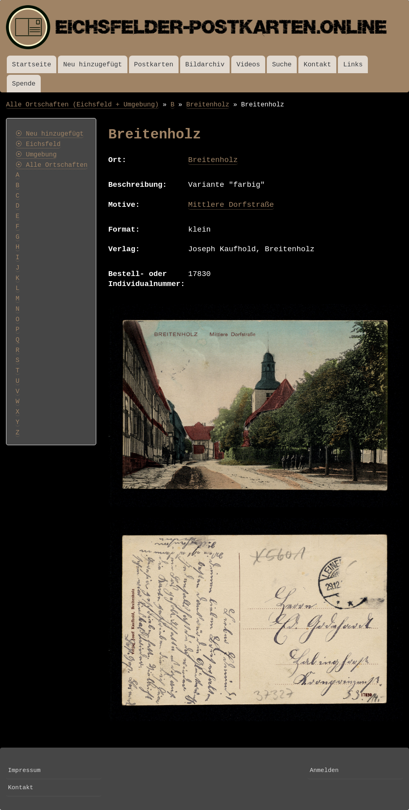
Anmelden (324, 770)
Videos (248, 64)
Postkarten (153, 64)
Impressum (24, 770)
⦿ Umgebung (36, 154)
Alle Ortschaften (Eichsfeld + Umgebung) (82, 104)
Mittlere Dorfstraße (231, 204)
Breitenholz (207, 104)
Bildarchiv (204, 64)
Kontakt (317, 64)
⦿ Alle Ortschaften (51, 165)
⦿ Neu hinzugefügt (49, 134)
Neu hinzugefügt (92, 64)
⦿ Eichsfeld (38, 144)
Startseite (31, 64)
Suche (282, 64)
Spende (24, 84)
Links (353, 64)
